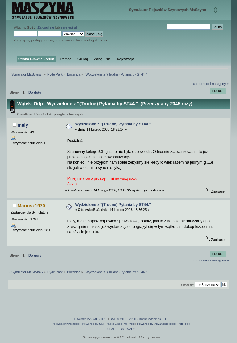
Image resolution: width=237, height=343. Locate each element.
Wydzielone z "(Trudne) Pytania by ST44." (113, 124)
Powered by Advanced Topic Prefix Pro (163, 323)
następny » (220, 84)
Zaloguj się (45, 27)
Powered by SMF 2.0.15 (90, 318)
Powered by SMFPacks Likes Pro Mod (108, 323)
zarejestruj (69, 27)
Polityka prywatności (65, 323)
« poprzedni (202, 84)
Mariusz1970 (31, 205)
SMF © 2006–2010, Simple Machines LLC (138, 318)
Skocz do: (187, 285)
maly (23, 125)
